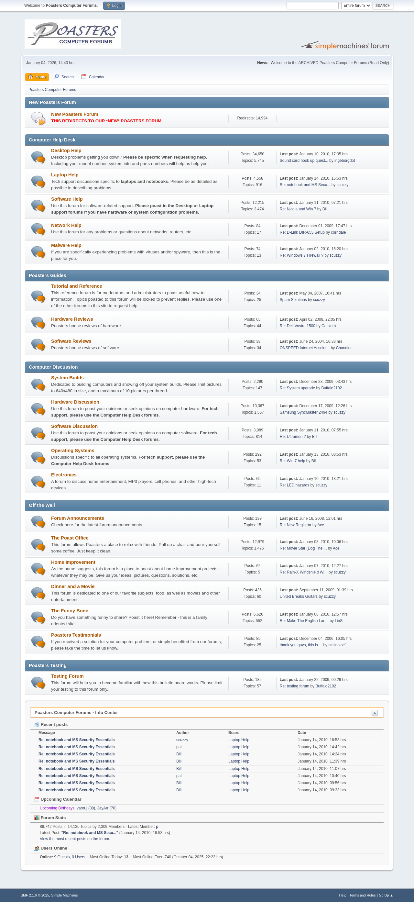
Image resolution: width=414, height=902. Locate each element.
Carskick (328, 326)
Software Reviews (71, 341)
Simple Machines (64, 895)
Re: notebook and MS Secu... (305, 185)
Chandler (344, 348)
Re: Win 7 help (292, 461)
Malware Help (66, 245)
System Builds (67, 377)
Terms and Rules (363, 895)
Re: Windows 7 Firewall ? (301, 255)
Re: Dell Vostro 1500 (297, 326)
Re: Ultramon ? (293, 436)
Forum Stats (50, 817)
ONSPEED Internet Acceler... (305, 348)
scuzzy (343, 185)
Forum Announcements (77, 518)
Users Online (50, 848)
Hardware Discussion (75, 402)
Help (342, 895)
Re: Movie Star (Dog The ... (303, 548)
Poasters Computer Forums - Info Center (76, 712)
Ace (320, 525)
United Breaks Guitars (299, 596)
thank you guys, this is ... (301, 645)
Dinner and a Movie (72, 586)
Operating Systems (72, 450)
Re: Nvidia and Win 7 (298, 209)
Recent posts (51, 724)
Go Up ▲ (386, 895)
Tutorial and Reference (76, 286)
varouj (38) (86, 808)
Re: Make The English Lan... (304, 620)
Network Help (66, 225)
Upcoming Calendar (58, 799)
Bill (325, 209)
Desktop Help (66, 150)
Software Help (67, 199)
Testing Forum (67, 676)
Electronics (64, 474)
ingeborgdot (344, 160)
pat (179, 747)
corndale (338, 232)
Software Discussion (74, 426)
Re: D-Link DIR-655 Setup (302, 232)
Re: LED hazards (294, 485)
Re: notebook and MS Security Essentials (76, 740)
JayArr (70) (106, 808)
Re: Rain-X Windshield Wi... (304, 572)
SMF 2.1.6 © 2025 (35, 895)
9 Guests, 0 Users (62, 857)
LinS (339, 620)
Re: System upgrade (297, 388)
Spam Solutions (293, 299)
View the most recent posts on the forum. (75, 839)
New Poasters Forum (74, 114)
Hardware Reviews (72, 319)
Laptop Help (65, 174)
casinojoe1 (337, 645)
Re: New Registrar (295, 525)
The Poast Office (70, 537)
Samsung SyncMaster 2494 (303, 412)
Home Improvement (73, 562)
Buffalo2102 (331, 388)
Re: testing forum (294, 686)
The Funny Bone (69, 610)
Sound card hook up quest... (304, 160)
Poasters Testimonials (76, 635)
